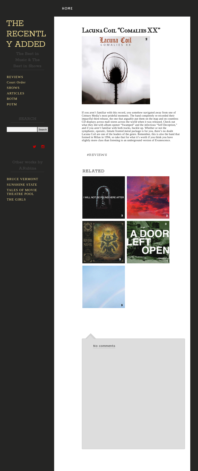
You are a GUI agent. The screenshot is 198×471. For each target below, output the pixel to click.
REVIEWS (15, 77)
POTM (12, 104)
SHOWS (13, 88)
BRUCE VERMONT (22, 179)
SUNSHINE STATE (22, 184)
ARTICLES (15, 93)
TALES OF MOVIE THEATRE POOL (22, 192)
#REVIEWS (97, 155)
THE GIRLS (16, 199)
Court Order (16, 82)
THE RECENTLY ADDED (26, 34)
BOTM (12, 99)
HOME (67, 8)
